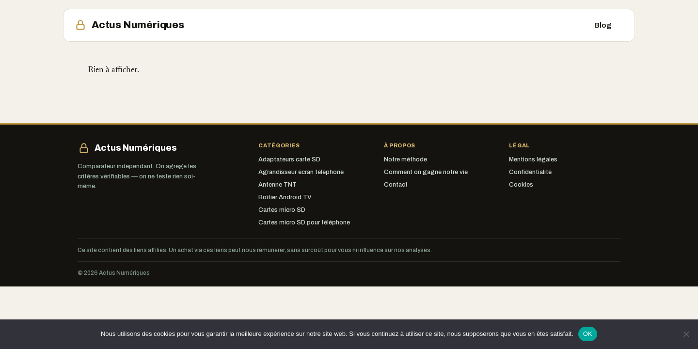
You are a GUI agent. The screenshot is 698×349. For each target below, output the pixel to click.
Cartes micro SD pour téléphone (304, 222)
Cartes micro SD (281, 209)
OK (587, 333)
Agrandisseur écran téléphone (301, 172)
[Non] (686, 334)
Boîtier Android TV (285, 197)
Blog (602, 25)
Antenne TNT (277, 184)
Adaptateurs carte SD (289, 159)
